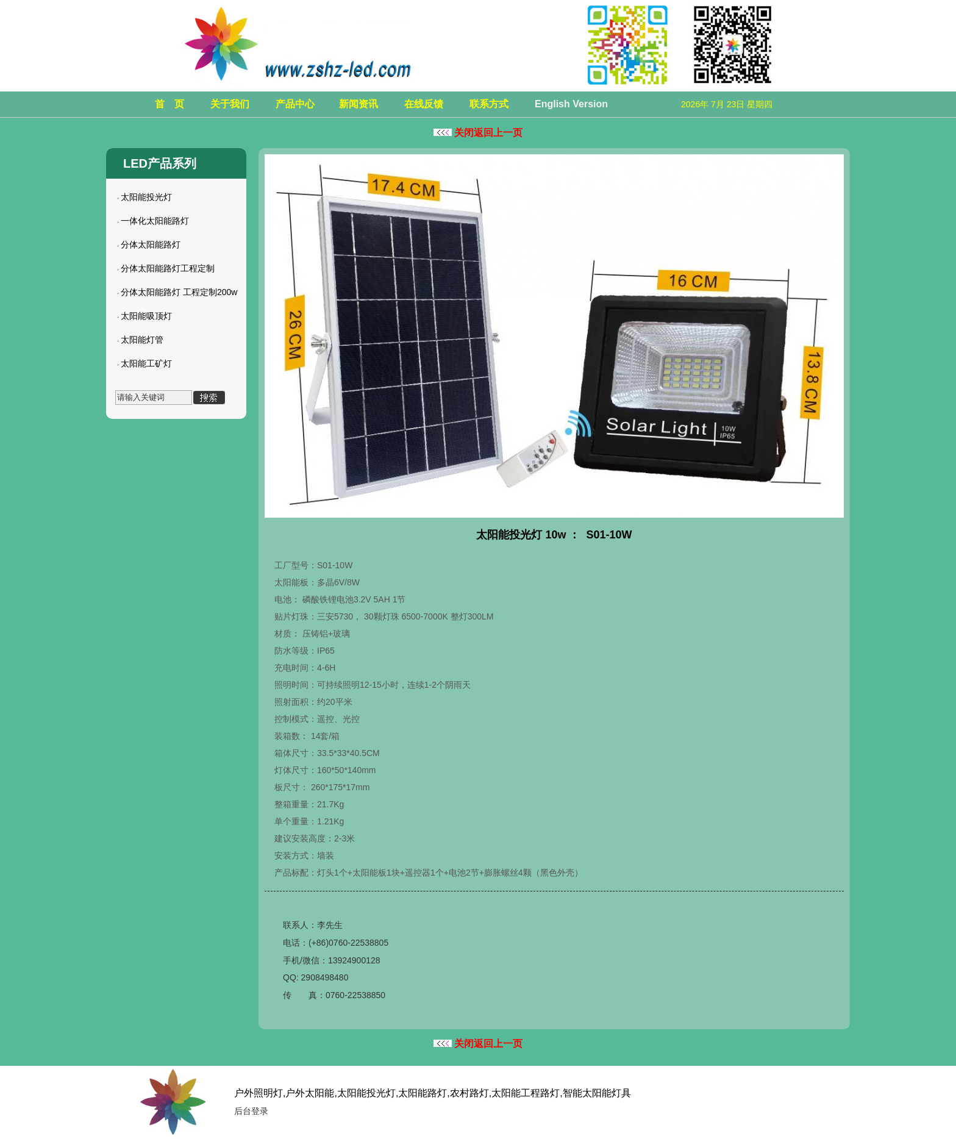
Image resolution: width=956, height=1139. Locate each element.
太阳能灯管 (142, 340)
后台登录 (251, 1111)
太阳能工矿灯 (146, 363)
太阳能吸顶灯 (146, 316)
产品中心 (295, 104)
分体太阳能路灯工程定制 (168, 268)
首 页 (169, 104)
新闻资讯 (358, 104)
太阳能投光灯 (146, 197)
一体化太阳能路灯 (155, 221)
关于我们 (229, 104)
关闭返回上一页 (478, 132)
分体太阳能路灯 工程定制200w (179, 292)
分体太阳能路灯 (150, 244)
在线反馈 (423, 104)
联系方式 (488, 104)
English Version (571, 104)
